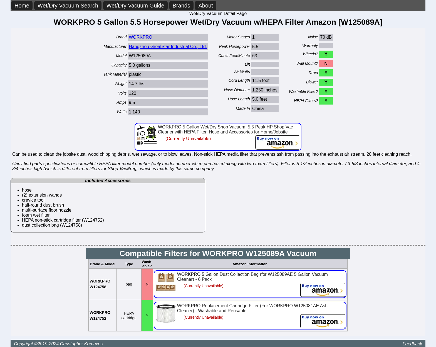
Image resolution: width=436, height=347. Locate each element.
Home (21, 6)
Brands (181, 6)
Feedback (412, 343)
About (205, 6)
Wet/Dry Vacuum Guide (135, 6)
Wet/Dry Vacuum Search (68, 6)
